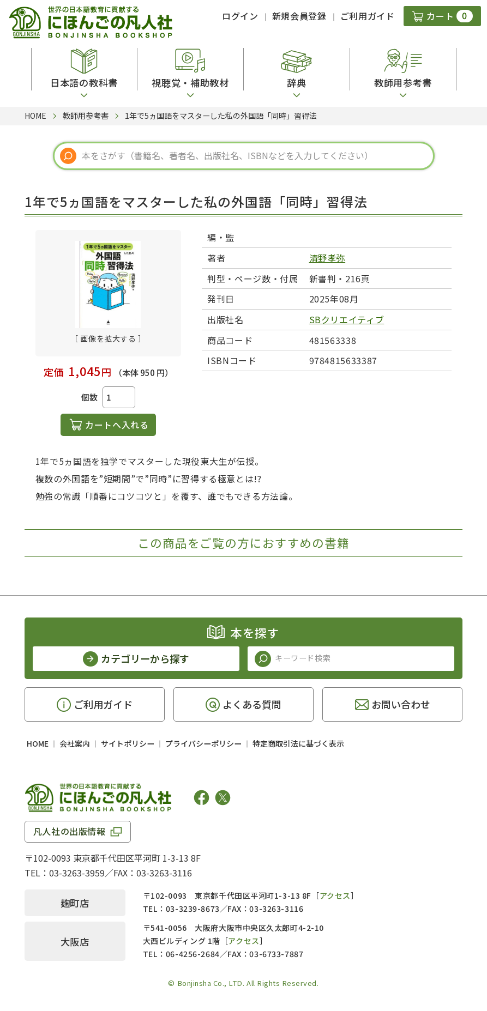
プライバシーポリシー (203, 743)
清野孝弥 (327, 257)
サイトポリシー (127, 743)
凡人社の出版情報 (69, 831)
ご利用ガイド (367, 15)
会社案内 (74, 743)
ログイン (240, 15)
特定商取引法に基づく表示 (298, 743)
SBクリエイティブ (346, 319)
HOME (38, 743)
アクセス (335, 895)
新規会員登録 (299, 15)
